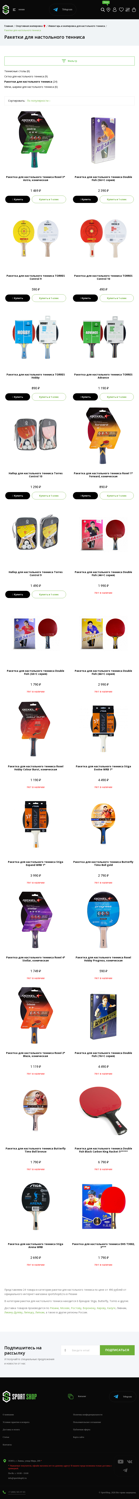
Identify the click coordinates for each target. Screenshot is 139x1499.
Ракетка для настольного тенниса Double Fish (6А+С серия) (103, 672)
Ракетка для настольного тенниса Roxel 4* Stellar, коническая (35, 959)
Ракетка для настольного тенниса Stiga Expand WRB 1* (35, 863)
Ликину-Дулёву (13, 1312)
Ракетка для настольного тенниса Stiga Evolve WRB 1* (103, 768)
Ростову (76, 1308)
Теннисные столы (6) (17, 71)
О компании (8, 1414)
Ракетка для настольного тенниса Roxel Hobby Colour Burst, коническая (35, 768)
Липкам (39, 1312)
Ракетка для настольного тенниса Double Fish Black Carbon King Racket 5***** (103, 1150)
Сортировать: (16, 100)
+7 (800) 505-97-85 (16, 1492)
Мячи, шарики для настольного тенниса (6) (31, 87)
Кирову (101, 1308)
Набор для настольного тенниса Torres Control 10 (36, 475)
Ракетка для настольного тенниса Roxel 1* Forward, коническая (103, 475)
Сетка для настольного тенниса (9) (26, 76)
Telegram (62, 9)
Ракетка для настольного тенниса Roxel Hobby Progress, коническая (103, 959)
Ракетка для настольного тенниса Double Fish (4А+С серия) (103, 573)
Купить (17, 199)
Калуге (111, 1308)
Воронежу (89, 1308)
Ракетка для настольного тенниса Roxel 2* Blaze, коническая (35, 1054)
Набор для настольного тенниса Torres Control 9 (36, 573)
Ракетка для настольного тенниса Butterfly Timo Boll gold (103, 863)
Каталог (77, 1396)
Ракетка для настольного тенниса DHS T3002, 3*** (103, 1245)
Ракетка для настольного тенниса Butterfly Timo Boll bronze (36, 1150)
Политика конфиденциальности (87, 1414)
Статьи (6, 1437)
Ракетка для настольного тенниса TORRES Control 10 (103, 277)
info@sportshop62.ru (17, 1478)
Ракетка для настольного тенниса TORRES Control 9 (36, 277)
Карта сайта (78, 1437)
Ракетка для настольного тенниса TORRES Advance (103, 376)
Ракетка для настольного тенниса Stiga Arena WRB (35, 1245)
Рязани (54, 1308)
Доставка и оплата (11, 1429)
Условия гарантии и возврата (16, 1422)
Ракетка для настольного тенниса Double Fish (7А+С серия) (103, 1054)
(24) (30, 81)
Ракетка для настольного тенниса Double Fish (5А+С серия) (103, 178)
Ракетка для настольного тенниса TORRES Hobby (36, 376)
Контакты (7, 1444)
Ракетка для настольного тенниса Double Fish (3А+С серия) (35, 672)
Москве (65, 1308)
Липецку (29, 1312)
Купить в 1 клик (49, 199)
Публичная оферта (81, 1429)
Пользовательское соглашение (87, 1422)
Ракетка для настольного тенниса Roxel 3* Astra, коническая (35, 178)
